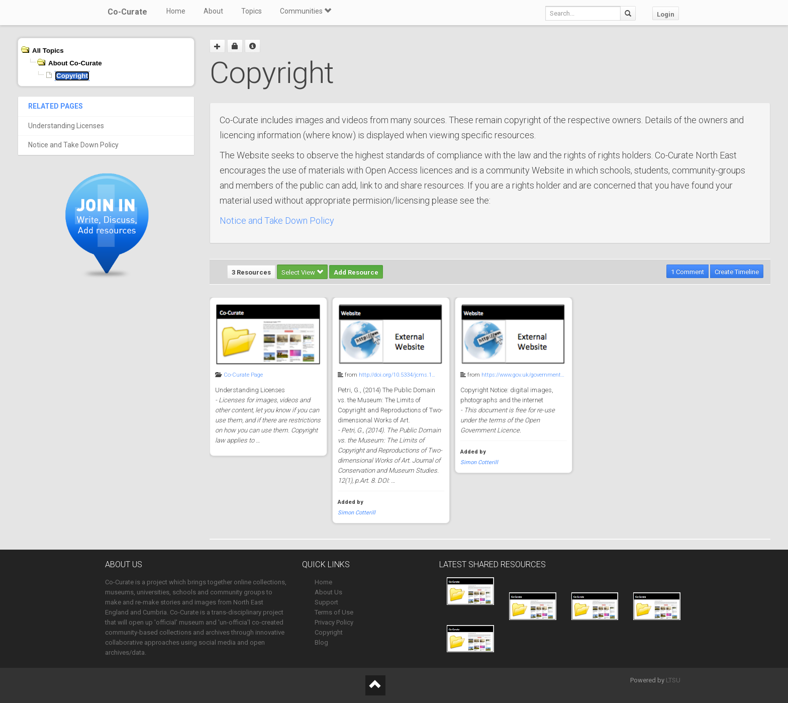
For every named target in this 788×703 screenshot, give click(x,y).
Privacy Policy (334, 622)
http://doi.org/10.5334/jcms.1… (397, 375)
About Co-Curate (75, 63)
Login (665, 14)
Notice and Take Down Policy (73, 145)
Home (175, 11)
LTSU (673, 680)
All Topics (48, 50)
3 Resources (251, 272)
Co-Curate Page (243, 375)
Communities (305, 11)
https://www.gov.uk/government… (522, 375)
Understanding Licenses (66, 126)
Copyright (329, 632)
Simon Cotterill (356, 512)
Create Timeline (737, 272)
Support (326, 602)
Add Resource (356, 272)
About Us (328, 592)
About (213, 11)
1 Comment (687, 272)
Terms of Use (334, 612)
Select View (302, 272)
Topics (251, 11)
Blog (321, 642)
